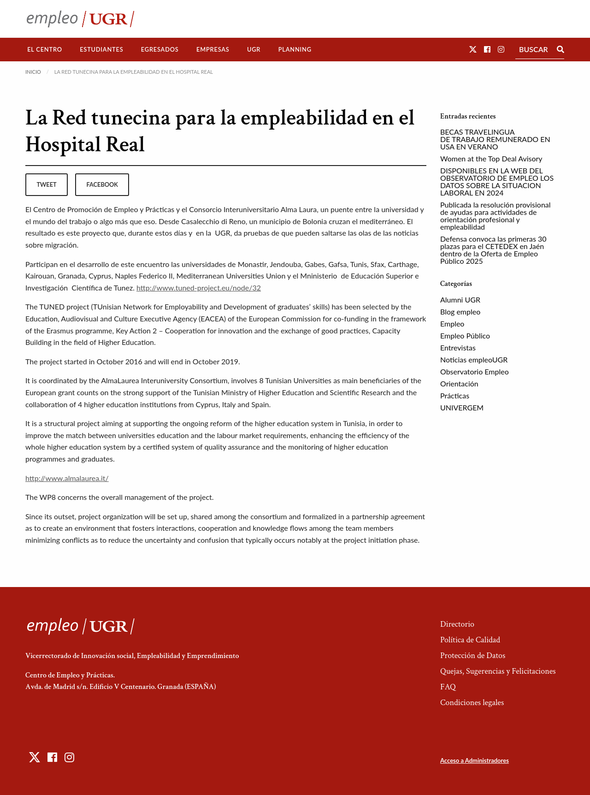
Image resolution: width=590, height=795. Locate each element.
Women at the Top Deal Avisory (491, 158)
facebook (102, 184)
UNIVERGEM (462, 407)
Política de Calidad (470, 640)
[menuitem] (44, 49)
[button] (473, 49)
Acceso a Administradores (474, 760)
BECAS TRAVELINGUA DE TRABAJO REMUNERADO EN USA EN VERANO (495, 139)
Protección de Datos (472, 655)
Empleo (452, 323)
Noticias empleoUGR (473, 359)
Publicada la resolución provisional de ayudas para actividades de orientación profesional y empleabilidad (495, 215)
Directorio (457, 624)
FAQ (448, 687)
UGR (253, 49)
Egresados (160, 49)
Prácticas (454, 395)
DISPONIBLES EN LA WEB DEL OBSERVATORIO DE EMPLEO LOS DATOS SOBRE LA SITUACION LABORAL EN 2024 (497, 181)
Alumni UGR (460, 299)
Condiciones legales (472, 702)
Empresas (213, 49)
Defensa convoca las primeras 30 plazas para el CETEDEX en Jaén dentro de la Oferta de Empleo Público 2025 (493, 249)
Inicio (33, 72)
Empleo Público (465, 335)
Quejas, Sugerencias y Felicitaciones (498, 671)
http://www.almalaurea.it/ (67, 478)
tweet (46, 184)
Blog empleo (460, 311)
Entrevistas (458, 347)
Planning (295, 49)
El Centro (44, 49)
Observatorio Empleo (474, 371)
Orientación (459, 383)
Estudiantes (101, 49)
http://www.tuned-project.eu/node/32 (198, 287)
